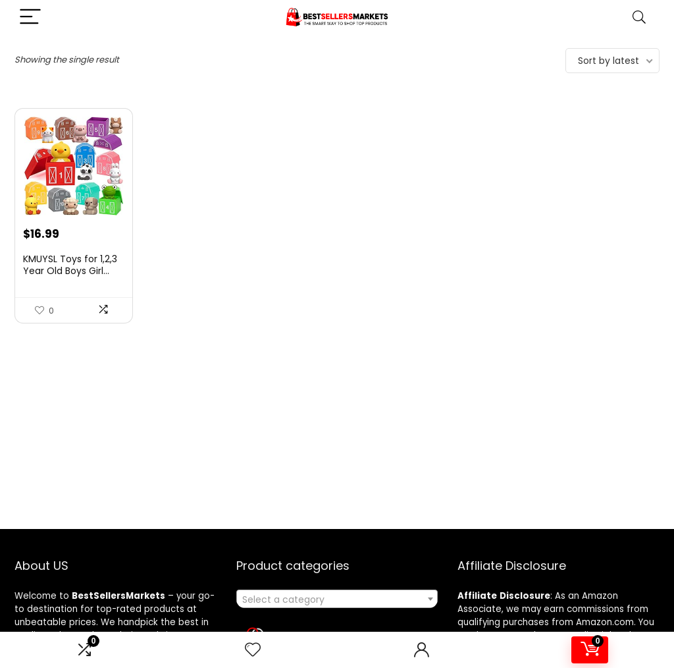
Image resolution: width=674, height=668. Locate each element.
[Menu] (30, 17)
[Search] (639, 17)
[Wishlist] (253, 650)
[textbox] (337, 599)
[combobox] (337, 599)
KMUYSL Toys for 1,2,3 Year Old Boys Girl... (70, 264)
